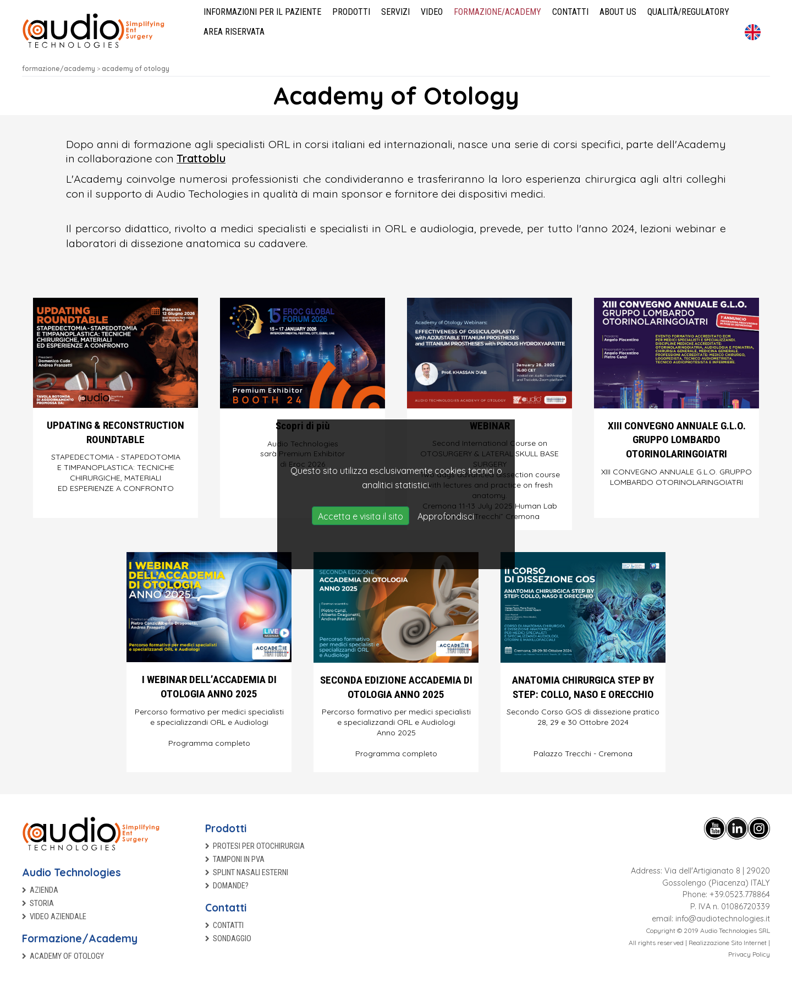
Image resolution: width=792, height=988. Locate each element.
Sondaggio (232, 938)
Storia (42, 903)
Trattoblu (201, 158)
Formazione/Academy (80, 938)
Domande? (231, 886)
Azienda (44, 890)
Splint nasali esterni (250, 872)
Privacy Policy (749, 954)
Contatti (225, 907)
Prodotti (225, 828)
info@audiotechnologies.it (722, 919)
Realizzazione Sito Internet (728, 942)
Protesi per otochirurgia (259, 846)
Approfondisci (445, 516)
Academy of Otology (67, 956)
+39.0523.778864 (740, 894)
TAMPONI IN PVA (239, 859)
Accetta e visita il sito (360, 516)
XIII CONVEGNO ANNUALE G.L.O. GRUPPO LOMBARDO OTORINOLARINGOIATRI (677, 440)
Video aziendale (58, 916)
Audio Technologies (71, 872)
